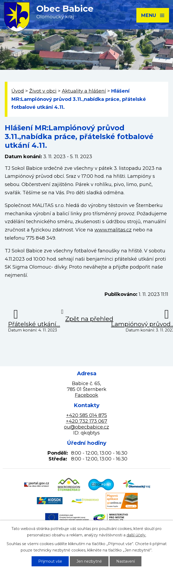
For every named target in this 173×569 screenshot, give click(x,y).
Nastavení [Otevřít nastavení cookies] (125, 561)
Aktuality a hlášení (84, 91)
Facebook (86, 395)
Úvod (17, 91)
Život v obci (43, 91)
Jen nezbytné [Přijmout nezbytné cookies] (89, 561)
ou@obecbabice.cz (86, 427)
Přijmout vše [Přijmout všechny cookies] (50, 561)
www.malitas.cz (113, 230)
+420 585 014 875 (86, 415)
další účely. (136, 535)
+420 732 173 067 (86, 421)
